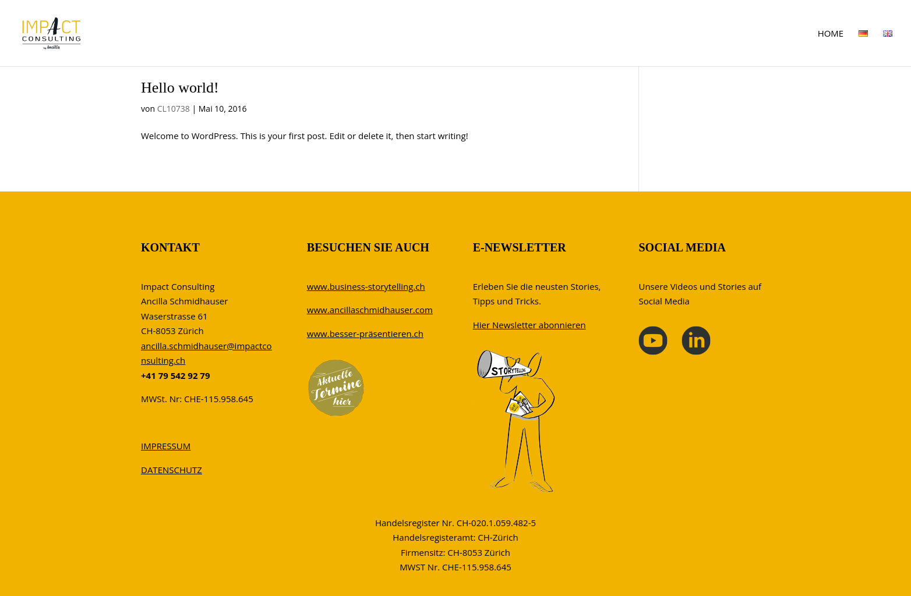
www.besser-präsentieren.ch (365, 333)
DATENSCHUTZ (171, 470)
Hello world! (180, 87)
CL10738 (173, 108)
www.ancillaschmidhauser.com (370, 309)
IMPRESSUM (165, 446)
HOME (831, 34)
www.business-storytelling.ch (366, 286)
